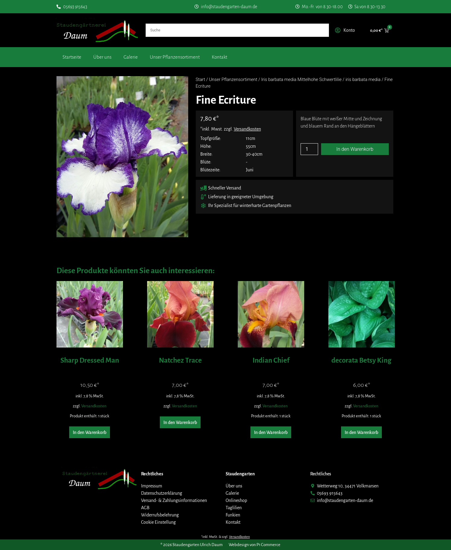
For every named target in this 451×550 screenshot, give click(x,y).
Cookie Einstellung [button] (158, 522)
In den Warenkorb (354, 149)
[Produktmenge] (309, 149)
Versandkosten (93, 406)
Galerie (131, 57)
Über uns (102, 57)
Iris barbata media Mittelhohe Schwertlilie (301, 79)
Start (200, 79)
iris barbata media (363, 79)
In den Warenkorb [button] (89, 432)
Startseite (72, 57)
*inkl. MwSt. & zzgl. (225, 537)
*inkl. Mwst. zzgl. (230, 129)
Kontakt (219, 57)
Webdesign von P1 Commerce (254, 544)
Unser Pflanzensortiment (175, 57)
